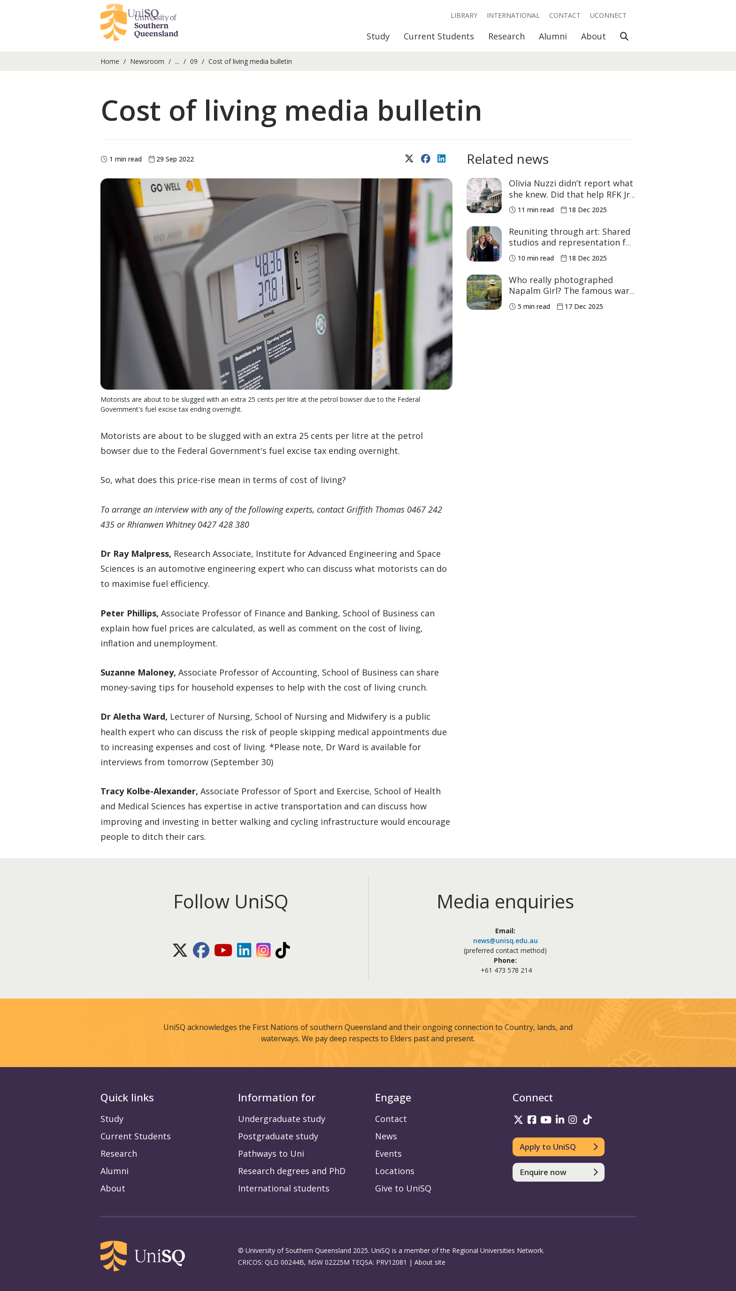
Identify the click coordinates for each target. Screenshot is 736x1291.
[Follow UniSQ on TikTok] (282, 950)
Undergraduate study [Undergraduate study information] (281, 1118)
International (513, 15)
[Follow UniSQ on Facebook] (201, 950)
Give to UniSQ (403, 1188)
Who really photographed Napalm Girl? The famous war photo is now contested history (569, 296)
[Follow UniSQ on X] (180, 950)
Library (464, 15)
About (593, 36)
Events (388, 1153)
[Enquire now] (559, 1172)
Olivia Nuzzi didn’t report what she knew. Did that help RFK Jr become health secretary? (571, 194)
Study (378, 36)
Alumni (553, 36)
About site (429, 1262)
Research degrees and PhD (291, 1170)
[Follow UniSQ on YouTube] (223, 950)
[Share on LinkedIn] (442, 159)
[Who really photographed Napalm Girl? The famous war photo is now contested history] (484, 292)
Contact (565, 15)
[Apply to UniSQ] (559, 1146)
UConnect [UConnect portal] (608, 15)
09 (194, 61)
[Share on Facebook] (427, 159)
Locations (394, 1170)
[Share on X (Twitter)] (410, 159)
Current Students (439, 36)
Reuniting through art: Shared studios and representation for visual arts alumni (572, 242)
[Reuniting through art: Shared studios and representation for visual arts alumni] (484, 243)
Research (506, 36)
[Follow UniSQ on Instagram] (263, 950)
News (386, 1136)
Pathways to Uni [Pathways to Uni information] (271, 1153)
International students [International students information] (284, 1188)
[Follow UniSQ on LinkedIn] (244, 950)
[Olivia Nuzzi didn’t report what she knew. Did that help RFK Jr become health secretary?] (484, 195)
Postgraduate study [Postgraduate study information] (278, 1136)
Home (109, 61)
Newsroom (147, 61)
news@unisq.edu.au (505, 940)
